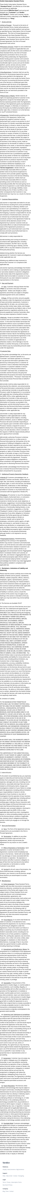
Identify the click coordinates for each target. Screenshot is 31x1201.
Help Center (9, 1176)
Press (7, 1191)
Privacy (8, 1182)
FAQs (4, 1176)
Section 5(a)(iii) (14, 164)
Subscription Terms (16, 1182)
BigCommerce (20, 1169)
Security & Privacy (7, 1185)
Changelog (21, 1176)
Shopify (5, 1169)
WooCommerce (11, 1169)
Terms (4, 1182)
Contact (15, 1176)
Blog (4, 1191)
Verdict (6, 1162)
